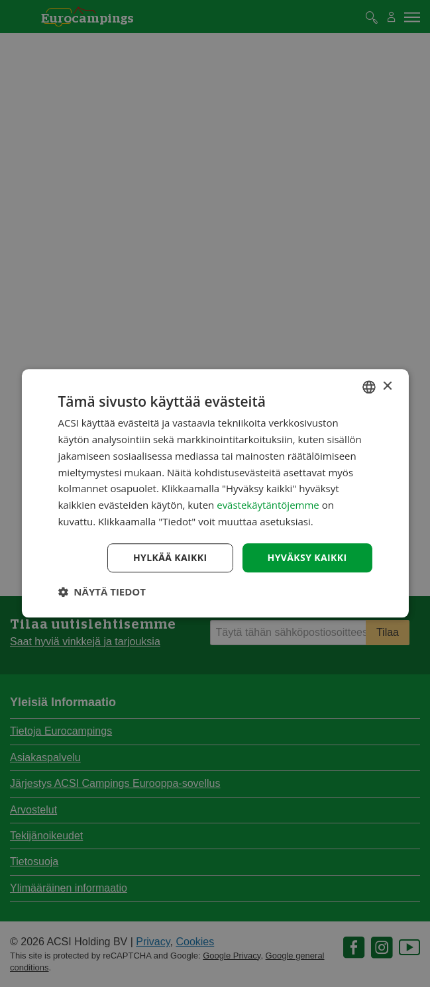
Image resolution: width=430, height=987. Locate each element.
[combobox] (369, 386)
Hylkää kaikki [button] (170, 557)
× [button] (387, 386)
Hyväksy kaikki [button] (307, 557)
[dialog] (214, 493)
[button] (102, 592)
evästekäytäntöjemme (269, 504)
